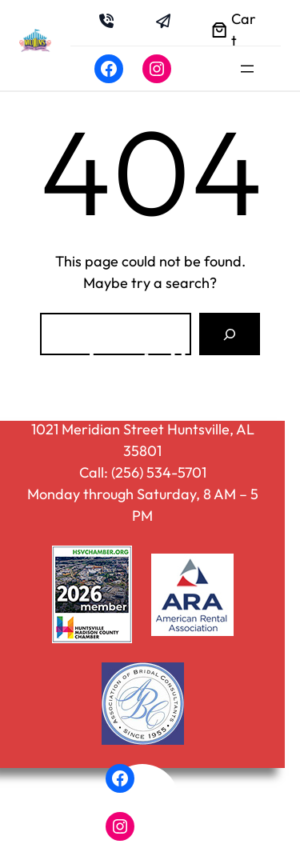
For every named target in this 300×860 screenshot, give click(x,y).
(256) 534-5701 (158, 472)
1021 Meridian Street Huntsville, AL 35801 (142, 440)
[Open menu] (247, 68)
